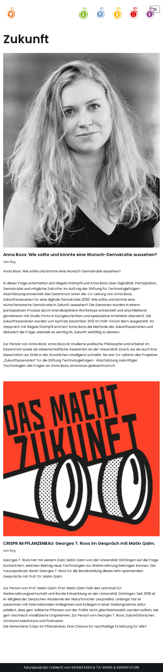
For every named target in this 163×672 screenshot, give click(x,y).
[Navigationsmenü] (155, 9)
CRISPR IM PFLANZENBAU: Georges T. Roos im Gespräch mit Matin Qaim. (79, 543)
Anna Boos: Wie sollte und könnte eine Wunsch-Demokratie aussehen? (80, 255)
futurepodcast (36, 667)
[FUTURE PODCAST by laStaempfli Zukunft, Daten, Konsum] (45, 9)
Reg (12, 262)
